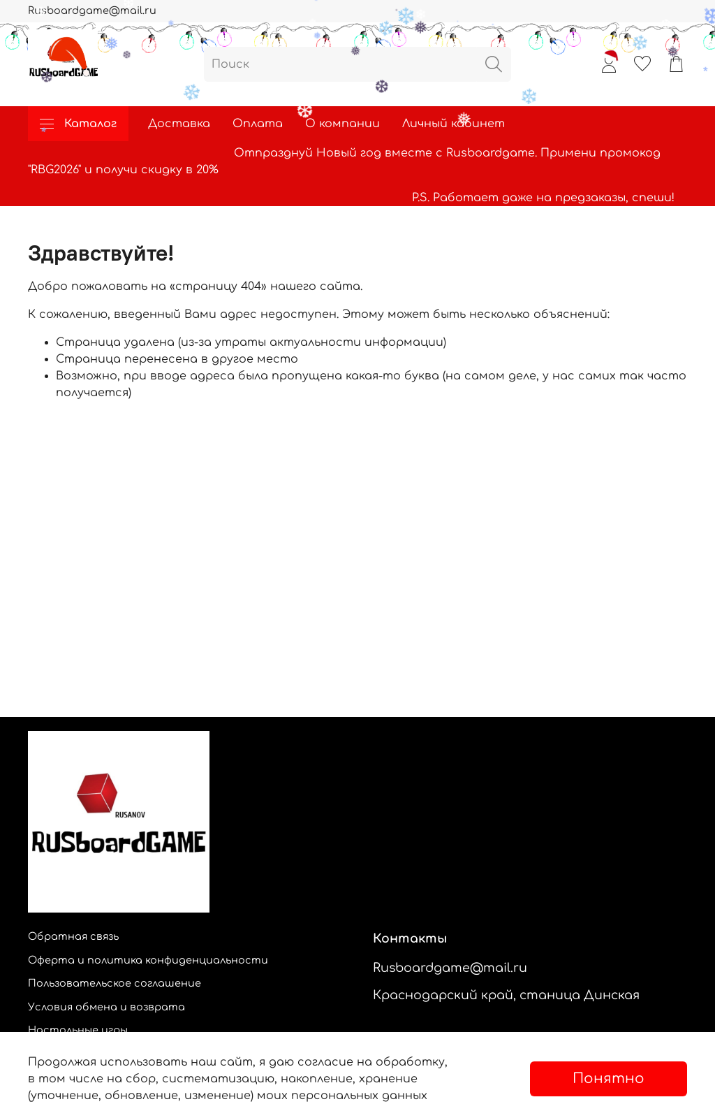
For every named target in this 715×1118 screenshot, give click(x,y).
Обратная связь (73, 936)
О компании (342, 123)
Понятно (608, 1078)
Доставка (179, 123)
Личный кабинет (453, 123)
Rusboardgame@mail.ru (92, 10)
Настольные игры (78, 1030)
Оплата (258, 123)
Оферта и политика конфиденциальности (148, 960)
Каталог (78, 124)
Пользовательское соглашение (114, 983)
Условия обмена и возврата (106, 1006)
